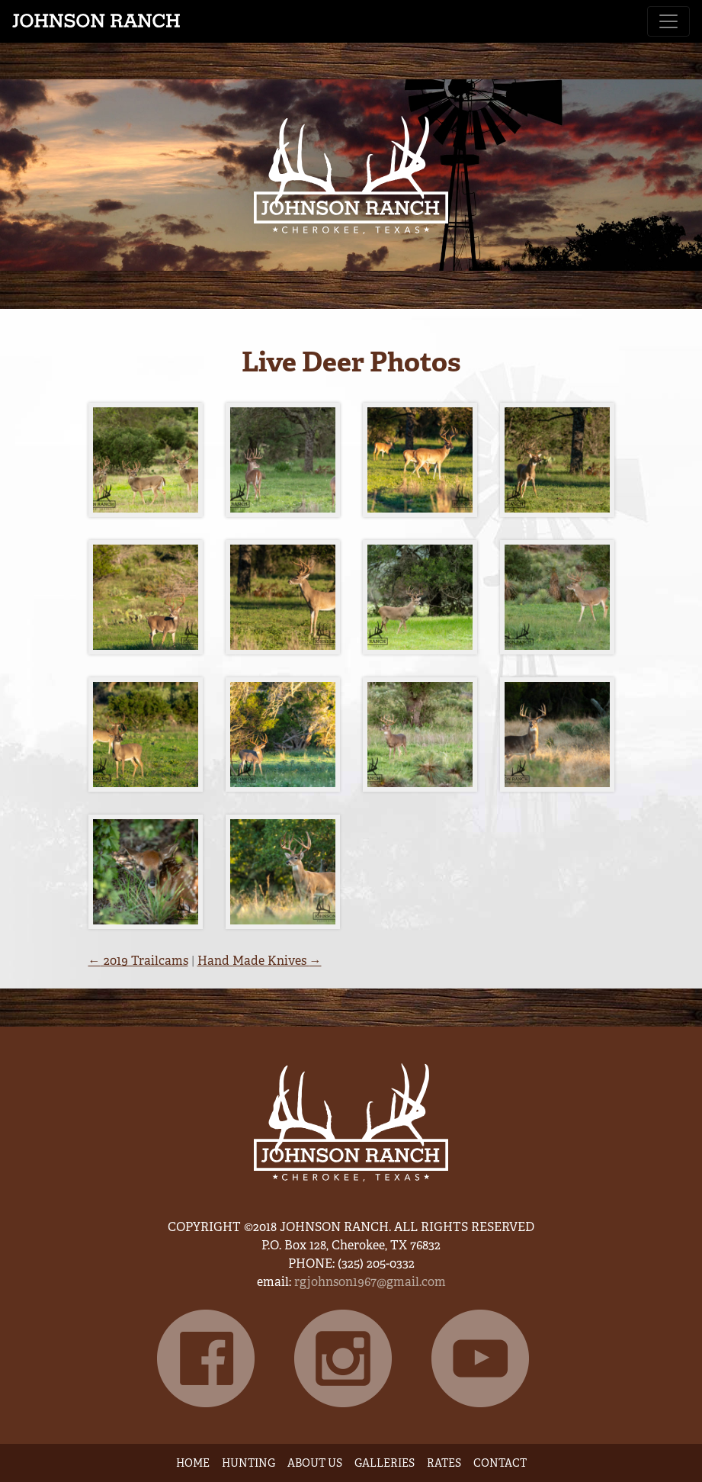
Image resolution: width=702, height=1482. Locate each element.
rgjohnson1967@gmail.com (370, 1282)
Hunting (248, 1463)
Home (193, 1463)
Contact (500, 1463)
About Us (314, 1463)
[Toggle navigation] (668, 21)
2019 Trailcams (138, 961)
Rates (444, 1463)
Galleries (384, 1463)
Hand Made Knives (259, 961)
